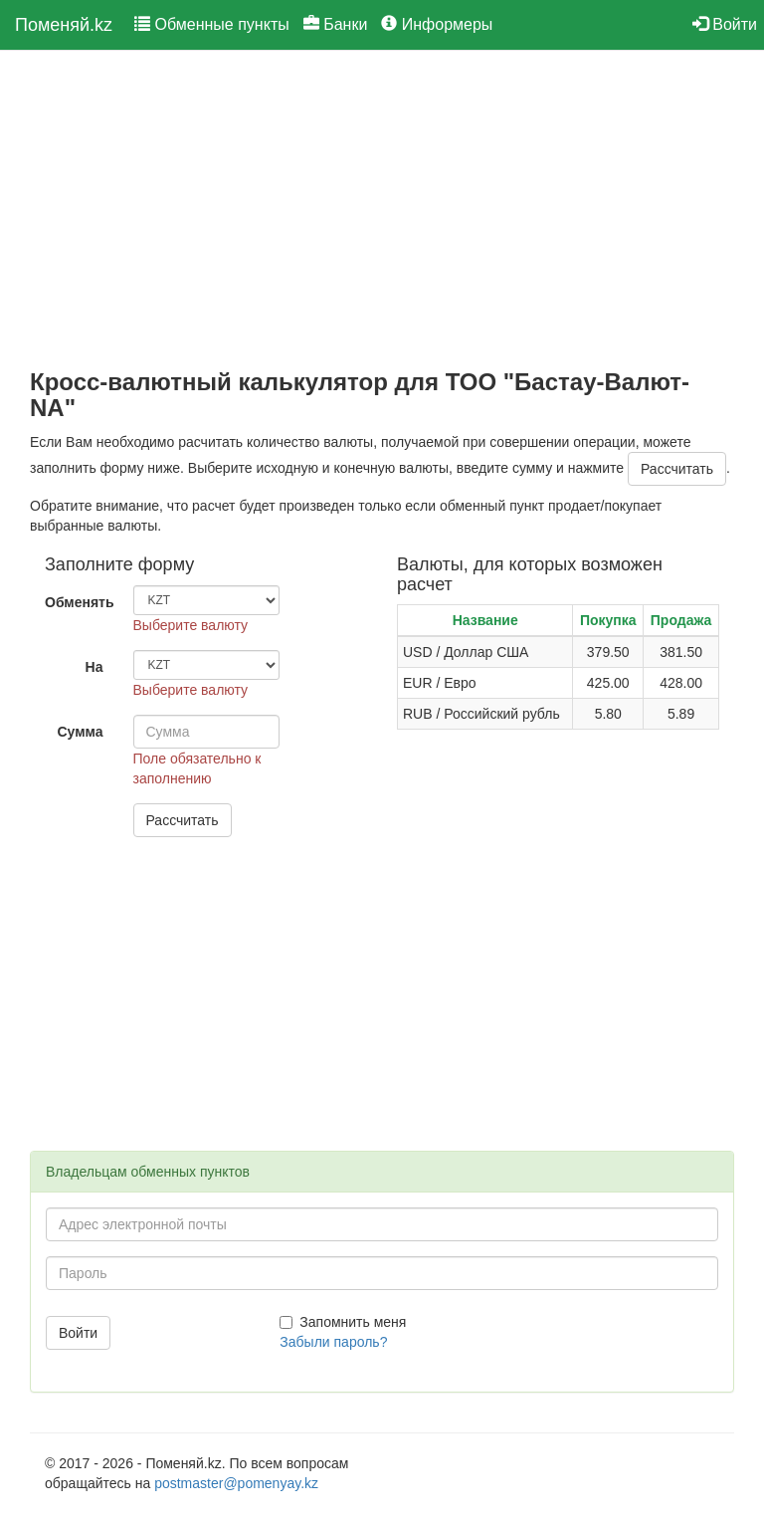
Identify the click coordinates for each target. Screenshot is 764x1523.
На (94, 667)
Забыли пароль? (333, 1342)
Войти (724, 24)
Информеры (436, 24)
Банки (335, 24)
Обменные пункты (211, 24)
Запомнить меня (343, 1322)
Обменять (79, 602)
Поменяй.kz (63, 25)
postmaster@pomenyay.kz (236, 1483)
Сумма (79, 732)
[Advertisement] (382, 210)
